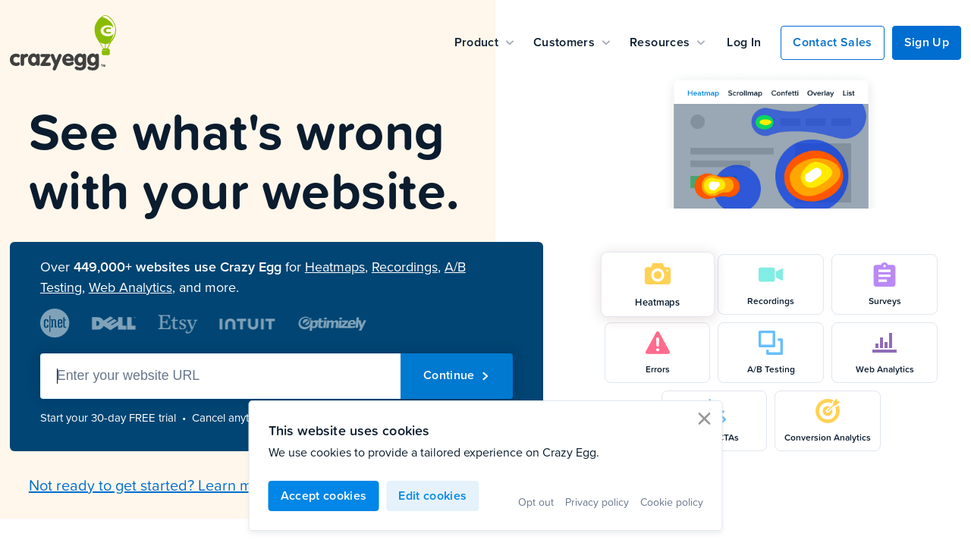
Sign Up (926, 42)
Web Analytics (130, 287)
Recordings (405, 267)
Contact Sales (832, 42)
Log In (744, 42)
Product (484, 42)
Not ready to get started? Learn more (151, 484)
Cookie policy (671, 501)
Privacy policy (597, 501)
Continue (456, 375)
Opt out (536, 501)
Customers (571, 42)
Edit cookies (432, 495)
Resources (667, 42)
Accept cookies (324, 495)
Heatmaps (335, 267)
